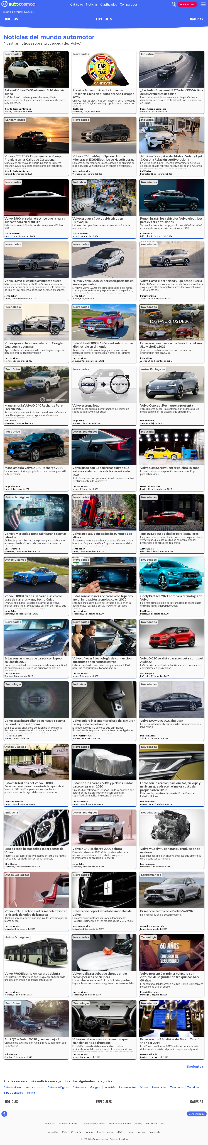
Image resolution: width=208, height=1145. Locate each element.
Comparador (128, 4)
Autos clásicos (15, 559)
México (120, 1132)
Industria (147, 54)
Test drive (12, 369)
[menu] (203, 4)
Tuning (31, 1092)
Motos (144, 1087)
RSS (162, 1123)
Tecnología (13, 307)
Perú (130, 1132)
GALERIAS (196, 18)
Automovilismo (13, 1087)
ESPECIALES (104, 18)
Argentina (53, 1132)
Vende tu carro (187, 4)
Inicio (6, 11)
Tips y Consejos (13, 1092)
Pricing (138, 1123)
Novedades (13, 54)
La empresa (49, 1123)
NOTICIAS (11, 18)
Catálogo (76, 4)
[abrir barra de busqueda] (174, 4)
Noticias (91, 4)
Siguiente (195, 1066)
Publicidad (151, 1123)
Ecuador (89, 1132)
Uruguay (141, 1132)
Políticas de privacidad (120, 1123)
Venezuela (155, 1132)
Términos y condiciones (93, 1123)
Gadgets (95, 1087)
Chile (64, 1132)
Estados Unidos (105, 1132)
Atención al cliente (68, 1123)
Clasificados (108, 4)
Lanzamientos (15, 119)
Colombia (76, 1132)
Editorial (17, 11)
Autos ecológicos (153, 369)
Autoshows (79, 1087)
